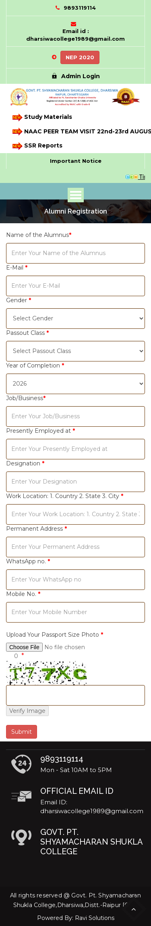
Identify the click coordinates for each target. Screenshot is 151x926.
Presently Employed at (40, 430)
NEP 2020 (80, 57)
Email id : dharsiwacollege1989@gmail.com (75, 35)
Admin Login (76, 76)
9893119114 (80, 7)
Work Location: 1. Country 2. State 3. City (64, 496)
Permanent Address (36, 528)
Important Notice (75, 161)
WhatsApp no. (28, 561)
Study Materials (41, 117)
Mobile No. (23, 594)
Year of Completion (35, 365)
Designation (25, 463)
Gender (18, 300)
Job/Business (26, 398)
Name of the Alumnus (38, 235)
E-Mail (16, 267)
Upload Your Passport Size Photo (54, 634)
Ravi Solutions (94, 918)
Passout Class (27, 332)
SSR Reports (36, 146)
